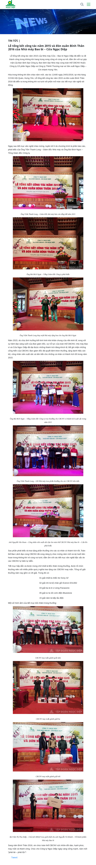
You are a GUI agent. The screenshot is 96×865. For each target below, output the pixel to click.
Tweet (14, 857)
